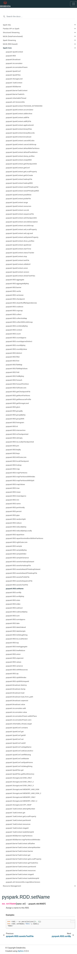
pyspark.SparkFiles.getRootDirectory (20, 774)
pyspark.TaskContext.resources (18, 824)
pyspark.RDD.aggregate (15, 280)
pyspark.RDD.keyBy (13, 450)
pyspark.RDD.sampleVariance (17, 558)
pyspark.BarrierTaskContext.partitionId (21, 867)
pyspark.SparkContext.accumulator (19, 110)
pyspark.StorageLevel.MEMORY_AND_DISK (22, 789)
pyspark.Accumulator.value (16, 712)
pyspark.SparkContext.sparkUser (18, 245)
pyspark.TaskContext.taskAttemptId (20, 832)
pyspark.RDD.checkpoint (15, 299)
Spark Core (7, 48)
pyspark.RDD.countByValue (16, 349)
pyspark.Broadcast (13, 59)
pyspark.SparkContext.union (17, 268)
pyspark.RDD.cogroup (14, 310)
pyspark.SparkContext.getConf (18, 168)
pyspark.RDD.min (12, 500)
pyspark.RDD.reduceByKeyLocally (19, 531)
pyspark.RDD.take (13, 623)
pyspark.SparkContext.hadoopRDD (19, 183)
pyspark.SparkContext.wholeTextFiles (20, 276)
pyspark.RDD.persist (14, 511)
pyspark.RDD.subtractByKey (16, 612)
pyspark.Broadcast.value (15, 704)
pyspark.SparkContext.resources (18, 206)
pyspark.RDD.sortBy (13, 592)
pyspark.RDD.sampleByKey (16, 550)
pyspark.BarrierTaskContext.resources (21, 870)
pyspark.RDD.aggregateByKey (17, 283)
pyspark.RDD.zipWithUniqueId (17, 681)
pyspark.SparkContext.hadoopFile (19, 179)
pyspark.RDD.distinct (14, 353)
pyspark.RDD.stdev (13, 604)
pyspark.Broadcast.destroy (16, 685)
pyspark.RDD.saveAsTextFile (17, 585)
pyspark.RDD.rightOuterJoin (16, 542)
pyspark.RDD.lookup (13, 465)
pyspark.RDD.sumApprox (15, 619)
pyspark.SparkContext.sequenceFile (20, 214)
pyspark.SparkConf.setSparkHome (19, 762)
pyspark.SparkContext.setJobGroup (20, 225)
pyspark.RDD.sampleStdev (16, 554)
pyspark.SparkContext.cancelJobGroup (21, 144)
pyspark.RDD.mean (13, 492)
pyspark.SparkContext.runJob (17, 210)
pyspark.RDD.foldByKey (15, 376)
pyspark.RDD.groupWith (15, 419)
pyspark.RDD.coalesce (14, 307)
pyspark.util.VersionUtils (15, 102)
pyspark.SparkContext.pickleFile (18, 198)
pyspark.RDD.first (12, 361)
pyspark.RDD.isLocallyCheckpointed (20, 442)
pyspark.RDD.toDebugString (16, 635)
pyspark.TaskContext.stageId (17, 828)
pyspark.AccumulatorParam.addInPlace (21, 716)
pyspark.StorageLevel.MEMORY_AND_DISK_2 (23, 793)
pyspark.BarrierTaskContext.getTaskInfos (22, 863)
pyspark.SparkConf (13, 71)
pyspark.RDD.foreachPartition (17, 384)
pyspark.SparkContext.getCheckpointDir (21, 164)
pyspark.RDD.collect (13, 314)
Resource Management (12, 886)
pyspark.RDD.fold (12, 372)
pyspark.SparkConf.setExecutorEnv (19, 751)
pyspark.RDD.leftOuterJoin (16, 457)
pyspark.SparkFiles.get (15, 770)
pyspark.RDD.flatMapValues (16, 368)
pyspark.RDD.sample (14, 546)
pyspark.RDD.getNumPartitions (18, 395)
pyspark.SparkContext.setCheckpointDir (21, 218)
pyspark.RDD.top (12, 643)
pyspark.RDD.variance (14, 666)
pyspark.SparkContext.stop (16, 256)
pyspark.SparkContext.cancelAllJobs (20, 140)
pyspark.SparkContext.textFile (17, 260)
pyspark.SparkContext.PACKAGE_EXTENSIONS (24, 106)
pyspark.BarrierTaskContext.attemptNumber (23, 847)
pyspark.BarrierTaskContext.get (18, 855)
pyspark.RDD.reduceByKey (16, 527)
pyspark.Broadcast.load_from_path (19, 697)
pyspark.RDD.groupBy (14, 411)
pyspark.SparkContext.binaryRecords (20, 133)
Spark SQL (7, 25)
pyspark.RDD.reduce (14, 523)
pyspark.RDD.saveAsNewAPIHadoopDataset (23, 569)
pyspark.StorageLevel (14, 79)
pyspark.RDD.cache (13, 291)
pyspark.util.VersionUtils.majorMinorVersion (23, 882)
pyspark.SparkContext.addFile (17, 117)
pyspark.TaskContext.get (15, 813)
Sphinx (21, 951)
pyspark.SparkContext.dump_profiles (20, 156)
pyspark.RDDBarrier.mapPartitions (19, 836)
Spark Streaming (9, 40)
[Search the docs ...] (38, 16)
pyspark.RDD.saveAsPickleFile (17, 577)
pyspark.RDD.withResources (17, 670)
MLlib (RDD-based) (10, 44)
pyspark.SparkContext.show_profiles (20, 241)
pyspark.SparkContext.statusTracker (20, 253)
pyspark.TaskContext (14, 83)
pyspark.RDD (11, 56)
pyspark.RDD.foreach (14, 380)
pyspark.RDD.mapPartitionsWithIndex (20, 477)
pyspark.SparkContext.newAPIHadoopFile (22, 187)
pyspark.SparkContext (14, 52)
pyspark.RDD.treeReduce (15, 650)
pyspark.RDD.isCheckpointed (17, 434)
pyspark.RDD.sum (13, 616)
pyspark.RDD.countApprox (16, 338)
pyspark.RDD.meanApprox (16, 496)
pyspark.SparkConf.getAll (16, 735)
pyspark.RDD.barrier (13, 287)
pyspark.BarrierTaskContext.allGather (20, 843)
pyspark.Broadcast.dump (15, 689)
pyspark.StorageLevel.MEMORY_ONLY (20, 797)
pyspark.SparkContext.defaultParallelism (22, 152)
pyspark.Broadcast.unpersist (17, 700)
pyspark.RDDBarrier (13, 87)
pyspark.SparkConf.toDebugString (19, 766)
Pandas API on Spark (11, 29)
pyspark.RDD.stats (13, 600)
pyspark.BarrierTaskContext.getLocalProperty (23, 859)
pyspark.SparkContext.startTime (18, 249)
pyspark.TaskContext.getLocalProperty (21, 816)
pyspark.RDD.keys (13, 453)
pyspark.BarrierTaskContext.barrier (19, 851)
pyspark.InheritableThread (16, 98)
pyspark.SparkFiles (13, 75)
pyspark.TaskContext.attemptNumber (20, 809)
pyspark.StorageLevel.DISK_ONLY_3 (20, 785)
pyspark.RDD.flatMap (14, 365)
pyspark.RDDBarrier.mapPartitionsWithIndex (23, 840)
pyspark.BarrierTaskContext (16, 90)
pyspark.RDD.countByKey (15, 345)
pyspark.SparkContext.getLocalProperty (21, 171)
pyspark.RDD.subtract (14, 608)
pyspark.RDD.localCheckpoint (17, 461)
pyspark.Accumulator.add (16, 708)
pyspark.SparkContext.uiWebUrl (18, 264)
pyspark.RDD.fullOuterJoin (16, 388)
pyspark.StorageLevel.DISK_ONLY (19, 778)
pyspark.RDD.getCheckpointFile (18, 392)
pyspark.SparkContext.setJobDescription (22, 222)
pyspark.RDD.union (13, 654)
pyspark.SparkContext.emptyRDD (19, 160)
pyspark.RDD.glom (13, 407)
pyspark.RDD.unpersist (15, 658)
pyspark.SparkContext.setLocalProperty (21, 229)
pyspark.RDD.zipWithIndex (16, 677)
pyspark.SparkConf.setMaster (17, 758)
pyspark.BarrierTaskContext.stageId (20, 874)
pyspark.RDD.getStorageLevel (17, 403)
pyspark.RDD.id (12, 426)
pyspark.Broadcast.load (15, 693)
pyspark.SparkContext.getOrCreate (19, 175)
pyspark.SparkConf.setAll (15, 743)
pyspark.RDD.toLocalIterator (17, 639)
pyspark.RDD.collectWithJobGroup (19, 322)
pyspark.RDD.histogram (15, 422)
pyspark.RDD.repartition (15, 535)
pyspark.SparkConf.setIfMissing (18, 755)
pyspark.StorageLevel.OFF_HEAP (18, 805)
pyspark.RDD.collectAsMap (16, 318)
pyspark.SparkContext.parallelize (18, 195)
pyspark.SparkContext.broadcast (18, 137)
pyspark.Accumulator (14, 63)
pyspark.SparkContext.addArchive (19, 113)
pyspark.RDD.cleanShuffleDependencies (21, 303)
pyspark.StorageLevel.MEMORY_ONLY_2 (21, 801)
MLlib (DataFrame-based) (13, 36)
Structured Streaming (11, 32)
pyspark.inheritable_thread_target (19, 724)
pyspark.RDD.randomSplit (16, 519)
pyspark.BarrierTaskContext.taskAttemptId (22, 878)
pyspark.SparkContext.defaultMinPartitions (22, 148)
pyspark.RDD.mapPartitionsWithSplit (20, 480)
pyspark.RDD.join (12, 446)
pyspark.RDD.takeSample (15, 631)
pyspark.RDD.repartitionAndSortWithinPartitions (24, 538)
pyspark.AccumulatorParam (17, 67)
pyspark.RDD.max (13, 488)
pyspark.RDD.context (14, 330)
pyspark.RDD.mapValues (15, 484)
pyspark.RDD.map (13, 469)
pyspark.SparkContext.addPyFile (18, 121)
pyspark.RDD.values (13, 662)
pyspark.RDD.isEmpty (14, 438)
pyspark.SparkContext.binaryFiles (19, 129)
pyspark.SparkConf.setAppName (18, 747)
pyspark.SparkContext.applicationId (20, 125)
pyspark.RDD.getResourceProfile (18, 399)
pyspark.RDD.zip (12, 673)
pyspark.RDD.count (13, 334)
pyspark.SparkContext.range (17, 202)
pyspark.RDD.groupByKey (15, 415)
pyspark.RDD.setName (15, 588)
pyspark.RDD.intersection (15, 430)
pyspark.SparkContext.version (17, 272)
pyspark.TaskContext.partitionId (18, 820)
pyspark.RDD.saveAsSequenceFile (19, 581)
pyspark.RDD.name (13, 503)
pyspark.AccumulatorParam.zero (18, 720)
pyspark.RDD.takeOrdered (16, 627)
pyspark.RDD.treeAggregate (16, 646)
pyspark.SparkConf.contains (17, 728)
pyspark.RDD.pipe (13, 515)
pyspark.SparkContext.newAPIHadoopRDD (22, 191)
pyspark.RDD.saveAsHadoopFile (18, 565)
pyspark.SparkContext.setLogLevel (19, 233)
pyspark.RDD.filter (13, 357)
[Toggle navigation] (73, 3)
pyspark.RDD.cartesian (15, 295)
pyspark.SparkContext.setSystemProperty (22, 237)
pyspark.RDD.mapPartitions (16, 473)
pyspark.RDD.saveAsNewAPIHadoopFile (21, 573)
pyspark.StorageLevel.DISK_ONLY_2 (20, 782)
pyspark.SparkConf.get (15, 731)
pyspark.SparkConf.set (15, 739)
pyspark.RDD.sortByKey (15, 596)
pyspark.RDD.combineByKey (17, 326)
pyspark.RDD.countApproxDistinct (19, 341)
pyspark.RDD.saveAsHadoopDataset (20, 561)
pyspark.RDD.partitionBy (15, 507)
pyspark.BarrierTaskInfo (15, 94)
